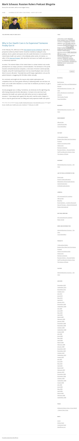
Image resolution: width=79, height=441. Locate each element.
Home (3, 12)
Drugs (17, 102)
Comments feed (61, 425)
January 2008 (60, 347)
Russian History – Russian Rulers (66, 150)
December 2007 (61, 349)
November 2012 (61, 289)
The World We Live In (38, 102)
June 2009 (60, 311)
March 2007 (60, 368)
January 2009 (60, 321)
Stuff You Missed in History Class (66, 152)
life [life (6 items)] (58, 54)
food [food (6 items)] (59, 48)
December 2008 (61, 323)
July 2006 (59, 385)
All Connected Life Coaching (64, 196)
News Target (60, 219)
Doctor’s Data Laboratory (64, 179)
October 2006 (60, 378)
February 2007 (61, 370)
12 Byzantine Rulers (62, 137)
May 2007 (59, 363)
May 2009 (59, 313)
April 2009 (60, 315)
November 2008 (61, 325)
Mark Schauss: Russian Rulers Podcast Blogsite (28, 4)
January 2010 (60, 302)
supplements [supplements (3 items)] (70, 63)
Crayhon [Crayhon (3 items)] (73, 41)
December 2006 (61, 374)
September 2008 (61, 330)
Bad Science (60, 82)
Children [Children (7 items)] (72, 40)
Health (21, 102)
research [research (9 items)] (73, 61)
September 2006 (61, 380)
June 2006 (60, 387)
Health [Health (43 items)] (70, 47)
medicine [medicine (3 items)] (72, 55)
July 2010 (59, 294)
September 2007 (61, 355)
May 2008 (59, 338)
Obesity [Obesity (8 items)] (65, 58)
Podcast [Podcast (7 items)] (66, 60)
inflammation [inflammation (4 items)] (66, 50)
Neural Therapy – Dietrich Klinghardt (67, 205)
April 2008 (60, 340)
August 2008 (60, 332)
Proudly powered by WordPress (10, 438)
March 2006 (60, 393)
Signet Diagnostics (62, 184)
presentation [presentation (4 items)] (65, 61)
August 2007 (60, 357)
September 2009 (61, 306)
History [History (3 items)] (73, 49)
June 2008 (60, 336)
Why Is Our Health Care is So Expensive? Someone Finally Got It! (25, 44)
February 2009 (61, 319)
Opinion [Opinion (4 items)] (71, 58)
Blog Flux (59, 200)
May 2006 (59, 389)
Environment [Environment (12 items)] (68, 45)
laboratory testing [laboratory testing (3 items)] (62, 52)
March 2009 (60, 317)
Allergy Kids (60, 122)
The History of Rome (62, 154)
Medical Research (28, 102)
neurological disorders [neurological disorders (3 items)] (63, 56)
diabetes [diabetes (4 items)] (59, 43)
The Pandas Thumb (62, 97)
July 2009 (59, 308)
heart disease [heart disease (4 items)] (67, 49)
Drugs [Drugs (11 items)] (68, 43)
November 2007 (61, 351)
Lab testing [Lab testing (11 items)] (71, 52)
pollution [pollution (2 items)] (59, 61)
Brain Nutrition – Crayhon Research (66, 203)
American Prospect (15, 58)
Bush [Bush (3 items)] (67, 40)
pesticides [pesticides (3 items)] (60, 60)
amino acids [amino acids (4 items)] (63, 39)
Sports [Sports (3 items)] (64, 63)
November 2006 (61, 376)
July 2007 (59, 359)
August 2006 (60, 382)
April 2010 (60, 300)
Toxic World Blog (61, 99)
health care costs (17, 105)
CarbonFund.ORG (62, 124)
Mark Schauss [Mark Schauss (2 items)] (63, 54)
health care (9, 105)
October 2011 (60, 291)
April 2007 (60, 366)
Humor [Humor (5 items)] (59, 50)
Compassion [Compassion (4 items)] (66, 41)
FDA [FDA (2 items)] (76, 45)
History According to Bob (63, 143)
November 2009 (61, 304)
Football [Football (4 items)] (63, 48)
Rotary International (62, 207)
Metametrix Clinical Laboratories (66, 181)
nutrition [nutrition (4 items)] (59, 58)
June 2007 (60, 361)
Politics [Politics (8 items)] (72, 60)
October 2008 (60, 327)
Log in (59, 421)
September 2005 (61, 397)
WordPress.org (61, 427)
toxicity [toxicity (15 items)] (60, 64)
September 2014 (61, 287)
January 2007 (60, 372)
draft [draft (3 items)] (64, 43)
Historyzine (60, 145)
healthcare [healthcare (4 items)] (60, 49)
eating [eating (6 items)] (73, 43)
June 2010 (60, 296)
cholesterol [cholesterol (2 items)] (60, 41)
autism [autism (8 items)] (70, 38)
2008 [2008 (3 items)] (58, 39)
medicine (24, 105)
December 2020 (61, 285)
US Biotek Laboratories (63, 186)
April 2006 (60, 391)
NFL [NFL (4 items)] (71, 56)
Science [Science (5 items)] (59, 63)
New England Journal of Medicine (33, 50)
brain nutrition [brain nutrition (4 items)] (61, 40)
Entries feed (60, 423)
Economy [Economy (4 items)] (60, 45)
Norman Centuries (62, 148)
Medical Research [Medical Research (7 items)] (63, 55)
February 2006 (61, 395)
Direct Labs (60, 177)
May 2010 (59, 298)
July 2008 (59, 334)
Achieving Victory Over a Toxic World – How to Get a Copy (25, 12)
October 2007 (60, 353)
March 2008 (60, 342)
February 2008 (61, 344)
